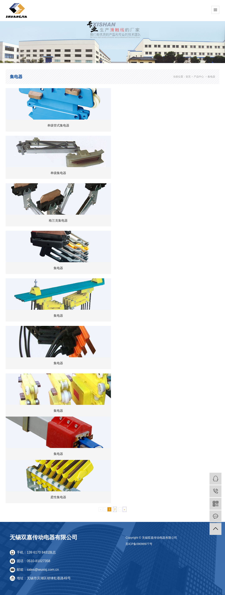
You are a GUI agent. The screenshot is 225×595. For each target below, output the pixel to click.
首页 (188, 76)
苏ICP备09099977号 (139, 544)
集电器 (211, 76)
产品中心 (199, 76)
